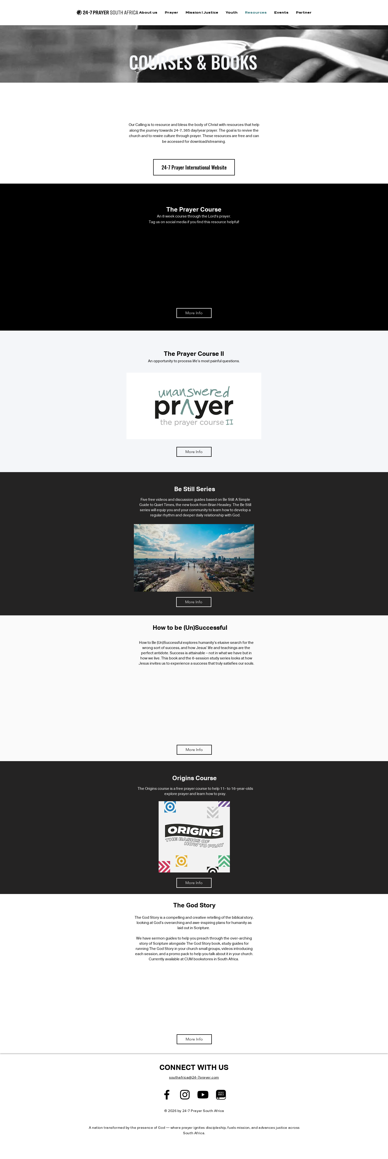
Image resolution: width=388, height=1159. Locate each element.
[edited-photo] (221, 1094)
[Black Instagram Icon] (184, 1094)
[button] (148, 12)
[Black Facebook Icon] (166, 1094)
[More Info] (194, 313)
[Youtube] (202, 1094)
